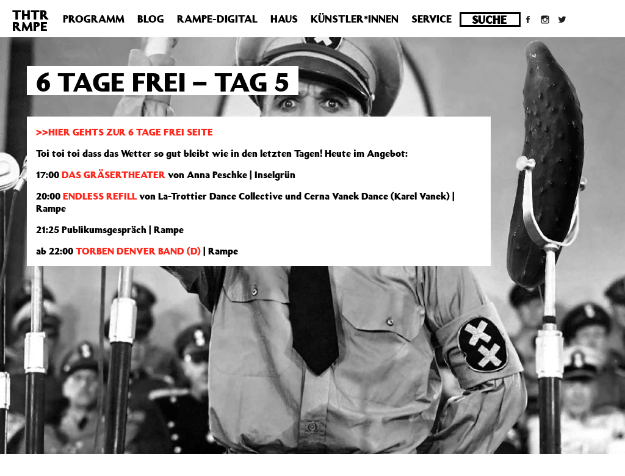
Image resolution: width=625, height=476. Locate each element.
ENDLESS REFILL (100, 196)
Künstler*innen (355, 19)
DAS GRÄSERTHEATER (113, 174)
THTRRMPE (30, 20)
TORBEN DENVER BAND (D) (137, 251)
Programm (94, 19)
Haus (284, 19)
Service (431, 19)
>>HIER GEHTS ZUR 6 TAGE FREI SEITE (124, 132)
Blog (150, 19)
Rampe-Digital (217, 19)
